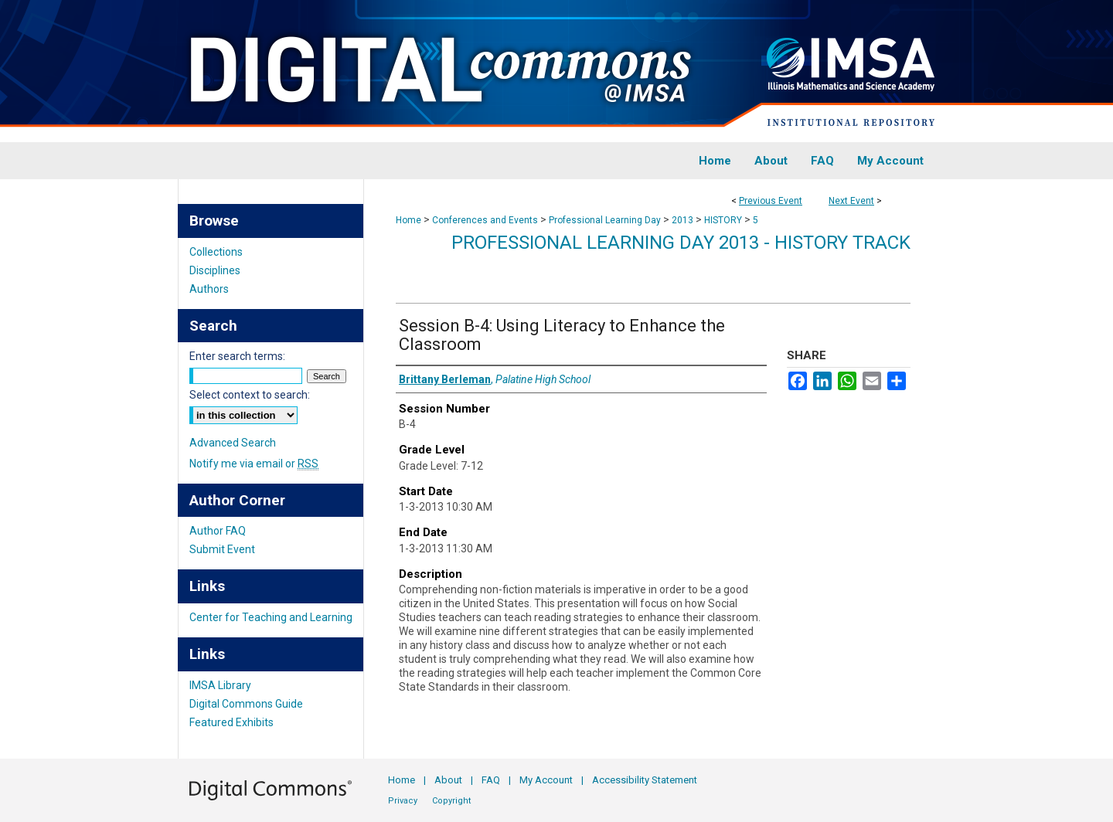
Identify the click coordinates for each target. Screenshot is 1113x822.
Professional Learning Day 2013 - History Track (680, 242)
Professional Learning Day (606, 220)
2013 (684, 220)
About (448, 780)
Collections (216, 252)
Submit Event (222, 549)
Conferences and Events (486, 220)
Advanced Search (232, 442)
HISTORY (724, 220)
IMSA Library (220, 685)
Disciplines (214, 270)
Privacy (402, 801)
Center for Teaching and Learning (270, 617)
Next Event (851, 200)
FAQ (491, 780)
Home (408, 220)
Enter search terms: (237, 356)
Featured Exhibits (231, 722)
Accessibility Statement (644, 780)
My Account (546, 780)
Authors (209, 289)
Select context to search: (249, 395)
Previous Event (770, 200)
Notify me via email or (253, 463)
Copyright (451, 801)
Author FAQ (217, 531)
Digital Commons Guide (246, 704)
